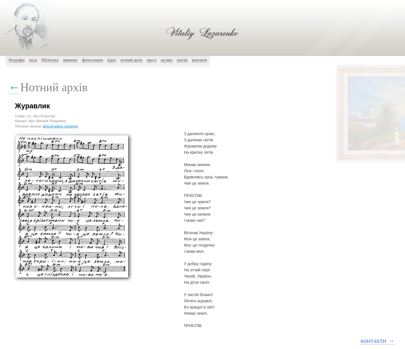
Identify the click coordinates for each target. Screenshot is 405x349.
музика (167, 60)
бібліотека (50, 60)
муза (33, 60)
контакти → (378, 340)
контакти (199, 60)
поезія (182, 60)
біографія (17, 60)
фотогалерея (92, 60)
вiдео (111, 60)
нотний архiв (131, 60)
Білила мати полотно (60, 126)
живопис (70, 60)
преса (151, 60)
